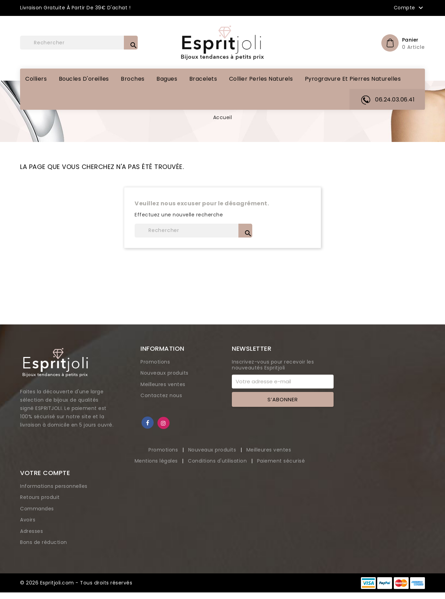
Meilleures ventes (162, 384)
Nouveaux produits (164, 372)
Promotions (155, 361)
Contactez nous (161, 395)
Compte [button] (409, 8)
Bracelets (203, 79)
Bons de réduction (43, 542)
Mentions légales (157, 460)
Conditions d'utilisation (218, 460)
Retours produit (40, 497)
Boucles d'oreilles (84, 79)
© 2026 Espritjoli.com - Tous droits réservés (76, 582)
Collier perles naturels (261, 79)
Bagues (166, 79)
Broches (133, 79)
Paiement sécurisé (281, 460)
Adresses (31, 531)
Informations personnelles (54, 486)
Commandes (37, 508)
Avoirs (27, 519)
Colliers (36, 79)
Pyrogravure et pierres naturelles (353, 79)
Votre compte (45, 472)
